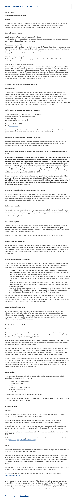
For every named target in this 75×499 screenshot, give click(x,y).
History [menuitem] (7, 6)
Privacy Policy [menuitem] (25, 496)
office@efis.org (13, 126)
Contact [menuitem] (7, 496)
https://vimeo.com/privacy (13, 475)
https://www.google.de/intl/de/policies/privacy (22, 440)
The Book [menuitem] (29, 6)
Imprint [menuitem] (15, 496)
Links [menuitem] (36, 6)
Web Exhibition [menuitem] (18, 6)
